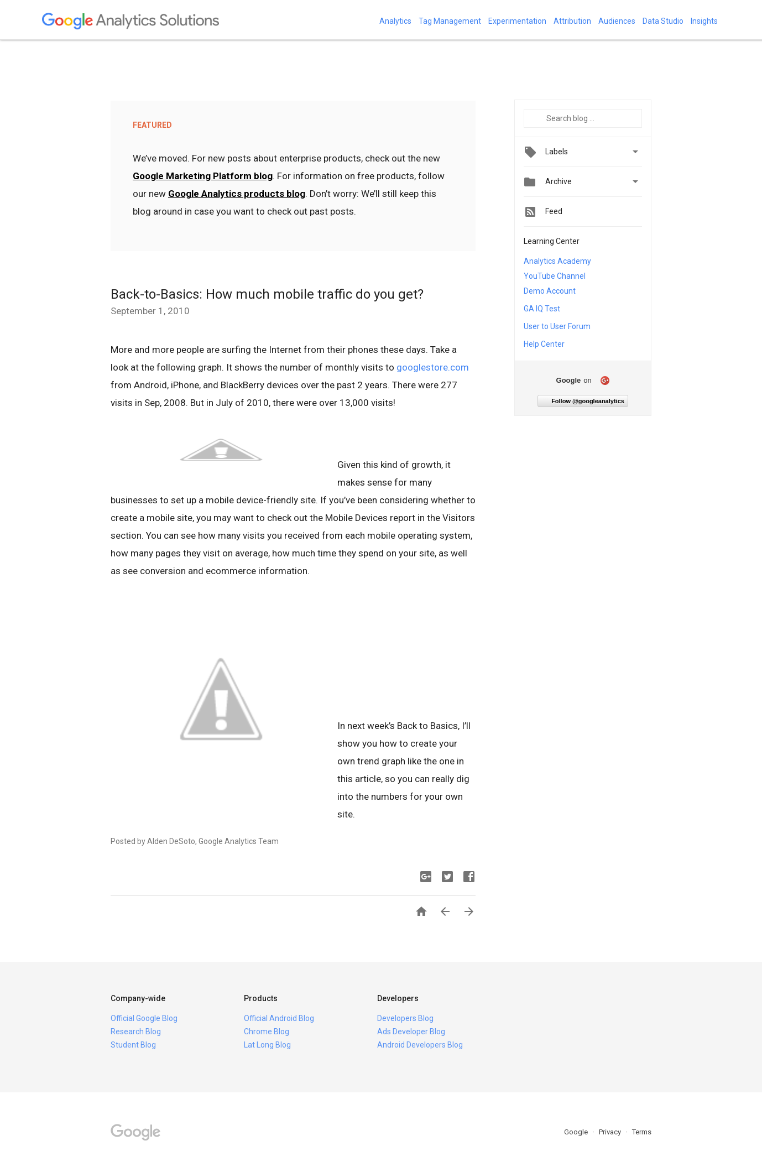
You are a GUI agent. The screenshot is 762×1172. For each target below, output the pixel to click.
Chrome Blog (266, 1031)
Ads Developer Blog (411, 1031)
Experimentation (517, 21)
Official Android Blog (279, 1018)
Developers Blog (405, 1018)
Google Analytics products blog (236, 193)
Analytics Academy (557, 261)
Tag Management (450, 21)
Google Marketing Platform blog (203, 175)
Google (576, 1132)
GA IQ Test (542, 308)
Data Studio (663, 21)
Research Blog (136, 1031)
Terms (641, 1132)
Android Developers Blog (420, 1044)
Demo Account (550, 291)
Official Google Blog (144, 1018)
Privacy (611, 1132)
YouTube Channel (555, 276)
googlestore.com (432, 367)
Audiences (616, 21)
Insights (704, 21)
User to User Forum (557, 326)
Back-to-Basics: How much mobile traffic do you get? (267, 294)
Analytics (395, 21)
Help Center (544, 344)
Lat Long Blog (267, 1044)
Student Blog (133, 1044)
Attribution (572, 21)
